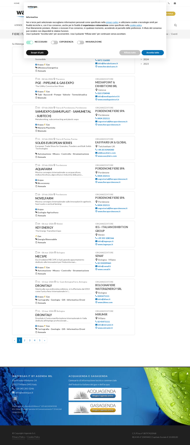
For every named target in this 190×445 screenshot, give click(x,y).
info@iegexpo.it (104, 241)
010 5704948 (102, 93)
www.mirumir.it (104, 328)
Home (16, 3)
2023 (146, 63)
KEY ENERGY (44, 227)
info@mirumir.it (104, 324)
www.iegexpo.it (104, 244)
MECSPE (41, 256)
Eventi (174, 34)
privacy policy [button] (112, 22)
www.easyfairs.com (106, 156)
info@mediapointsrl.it (107, 96)
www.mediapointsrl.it (107, 99)
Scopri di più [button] (37, 52)
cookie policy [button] (136, 25)
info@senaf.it (103, 266)
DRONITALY (43, 285)
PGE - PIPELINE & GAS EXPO (54, 83)
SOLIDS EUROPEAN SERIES (53, 143)
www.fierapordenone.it (108, 124)
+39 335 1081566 (104, 238)
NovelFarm (44, 198)
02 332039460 (103, 263)
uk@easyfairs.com (105, 153)
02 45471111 (102, 321)
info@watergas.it (24, 392)
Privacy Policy (18, 437)
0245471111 (102, 296)
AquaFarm (43, 169)
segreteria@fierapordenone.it (111, 121)
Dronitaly (43, 315)
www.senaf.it (102, 269)
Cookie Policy (33, 437)
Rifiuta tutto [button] (130, 52)
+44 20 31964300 (104, 149)
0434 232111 (102, 118)
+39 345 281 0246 (23, 388)
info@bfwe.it (102, 299)
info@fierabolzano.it (106, 63)
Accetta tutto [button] (152, 52)
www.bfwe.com (104, 302)
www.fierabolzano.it (106, 66)
